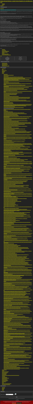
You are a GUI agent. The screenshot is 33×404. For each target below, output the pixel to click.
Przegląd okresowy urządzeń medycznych (7, 119)
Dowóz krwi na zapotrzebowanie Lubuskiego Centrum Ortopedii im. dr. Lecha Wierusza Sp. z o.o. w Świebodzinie (14, 141)
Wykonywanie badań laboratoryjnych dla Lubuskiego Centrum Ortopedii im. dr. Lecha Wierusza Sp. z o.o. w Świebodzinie (15, 176)
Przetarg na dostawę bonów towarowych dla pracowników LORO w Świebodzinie (11, 121)
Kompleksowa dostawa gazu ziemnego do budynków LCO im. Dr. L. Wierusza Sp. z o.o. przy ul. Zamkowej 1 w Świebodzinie (15, 181)
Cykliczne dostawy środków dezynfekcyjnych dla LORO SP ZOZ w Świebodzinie (11, 115)
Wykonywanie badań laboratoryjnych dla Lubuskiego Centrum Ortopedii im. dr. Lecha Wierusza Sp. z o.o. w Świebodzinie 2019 (15, 256)
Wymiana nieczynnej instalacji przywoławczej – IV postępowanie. (10, 219)
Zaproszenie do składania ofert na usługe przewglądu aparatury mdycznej (10, 200)
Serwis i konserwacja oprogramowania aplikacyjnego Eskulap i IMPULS (10, 255)
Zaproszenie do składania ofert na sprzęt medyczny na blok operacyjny (10, 157)
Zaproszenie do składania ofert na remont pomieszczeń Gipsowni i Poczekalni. (11, 246)
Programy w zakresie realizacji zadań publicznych (6, 383)
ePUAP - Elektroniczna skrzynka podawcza (6, 384)
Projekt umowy (3, 49)
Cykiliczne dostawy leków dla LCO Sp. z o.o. (8, 140)
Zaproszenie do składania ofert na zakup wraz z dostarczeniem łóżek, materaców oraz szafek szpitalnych (13, 182)
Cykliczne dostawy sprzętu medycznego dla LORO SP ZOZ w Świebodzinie (10, 114)
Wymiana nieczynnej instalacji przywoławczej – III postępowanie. (10, 217)
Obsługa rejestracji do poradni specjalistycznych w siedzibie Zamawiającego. (11, 197)
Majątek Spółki (3, 71)
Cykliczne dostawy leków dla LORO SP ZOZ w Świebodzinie (9, 106)
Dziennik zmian (3, 387)
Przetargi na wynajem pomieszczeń (5, 371)
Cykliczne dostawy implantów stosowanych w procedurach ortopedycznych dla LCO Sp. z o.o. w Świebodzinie (14, 363)
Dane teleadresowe (4, 68)
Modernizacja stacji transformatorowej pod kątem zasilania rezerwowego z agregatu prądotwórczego (13, 92)
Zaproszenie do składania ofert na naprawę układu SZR (9, 211)
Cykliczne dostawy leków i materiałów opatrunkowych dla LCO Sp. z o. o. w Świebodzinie (12, 147)
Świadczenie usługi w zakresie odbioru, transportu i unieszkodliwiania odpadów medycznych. (12, 323)
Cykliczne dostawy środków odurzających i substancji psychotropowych (10, 93)
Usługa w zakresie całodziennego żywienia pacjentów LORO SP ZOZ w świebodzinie (11, 82)
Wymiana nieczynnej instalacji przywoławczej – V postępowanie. (10, 221)
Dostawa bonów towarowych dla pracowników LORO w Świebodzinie (10, 94)
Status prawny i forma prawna (5, 372)
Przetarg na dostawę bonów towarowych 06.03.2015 (8, 103)
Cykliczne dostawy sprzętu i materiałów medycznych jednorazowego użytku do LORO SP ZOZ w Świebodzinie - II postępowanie (15, 89)
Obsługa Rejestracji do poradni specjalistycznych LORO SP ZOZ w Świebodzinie (11, 96)
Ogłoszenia (3, 72)
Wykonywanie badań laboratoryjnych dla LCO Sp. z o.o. (9, 142)
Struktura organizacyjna (4, 373)
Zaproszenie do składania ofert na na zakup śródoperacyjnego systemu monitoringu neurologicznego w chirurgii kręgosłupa (15, 198)
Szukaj (14, 394)
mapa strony (3, 4)
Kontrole (3, 382)
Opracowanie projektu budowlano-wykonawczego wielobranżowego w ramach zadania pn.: (12, 245)
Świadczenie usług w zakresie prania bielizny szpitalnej (9, 243)
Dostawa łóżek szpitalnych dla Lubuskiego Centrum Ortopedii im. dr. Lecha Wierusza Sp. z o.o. (12, 278)
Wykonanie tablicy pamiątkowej (7, 95)
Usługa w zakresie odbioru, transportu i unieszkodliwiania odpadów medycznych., (11, 364)
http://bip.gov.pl (1, 5)
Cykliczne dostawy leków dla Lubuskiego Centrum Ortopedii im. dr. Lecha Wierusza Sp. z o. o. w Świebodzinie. (14, 160)
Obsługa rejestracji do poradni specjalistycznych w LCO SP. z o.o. (10, 235)
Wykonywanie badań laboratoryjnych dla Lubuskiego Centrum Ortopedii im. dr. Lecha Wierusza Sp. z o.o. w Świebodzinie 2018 (15, 218)
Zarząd (2, 69)
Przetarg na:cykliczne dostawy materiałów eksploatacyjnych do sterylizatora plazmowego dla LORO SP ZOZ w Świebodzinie (15, 113)
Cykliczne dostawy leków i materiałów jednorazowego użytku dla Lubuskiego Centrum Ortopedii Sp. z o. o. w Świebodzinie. (15, 257)
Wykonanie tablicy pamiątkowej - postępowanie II (8, 102)
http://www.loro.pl (2, 8)
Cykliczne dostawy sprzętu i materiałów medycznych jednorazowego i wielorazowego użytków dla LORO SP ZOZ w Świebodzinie (15, 120)
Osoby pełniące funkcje (4, 70)
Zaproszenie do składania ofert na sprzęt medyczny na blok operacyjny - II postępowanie (12, 158)
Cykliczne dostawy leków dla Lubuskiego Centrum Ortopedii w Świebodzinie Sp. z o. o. (12, 220)
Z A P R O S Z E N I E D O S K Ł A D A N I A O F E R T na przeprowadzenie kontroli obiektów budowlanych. (13, 183)
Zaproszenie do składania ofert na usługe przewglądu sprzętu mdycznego (10, 199)
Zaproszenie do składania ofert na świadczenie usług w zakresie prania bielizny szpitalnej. (12, 276)
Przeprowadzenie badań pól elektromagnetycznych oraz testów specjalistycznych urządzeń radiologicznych (14, 107)
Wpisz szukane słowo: (3, 394)
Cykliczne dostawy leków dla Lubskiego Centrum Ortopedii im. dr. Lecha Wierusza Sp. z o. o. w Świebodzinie (14, 154)
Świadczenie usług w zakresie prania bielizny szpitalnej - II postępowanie (10, 244)
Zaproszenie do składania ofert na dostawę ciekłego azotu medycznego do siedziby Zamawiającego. (13, 277)
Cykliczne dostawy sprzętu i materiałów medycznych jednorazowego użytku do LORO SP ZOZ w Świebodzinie (14, 88)
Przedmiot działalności (4, 374)
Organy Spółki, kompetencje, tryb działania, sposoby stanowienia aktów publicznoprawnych (10, 375)
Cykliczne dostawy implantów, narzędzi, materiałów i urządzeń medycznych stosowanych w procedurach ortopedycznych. (15, 130)
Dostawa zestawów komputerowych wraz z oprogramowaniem (9, 133)
